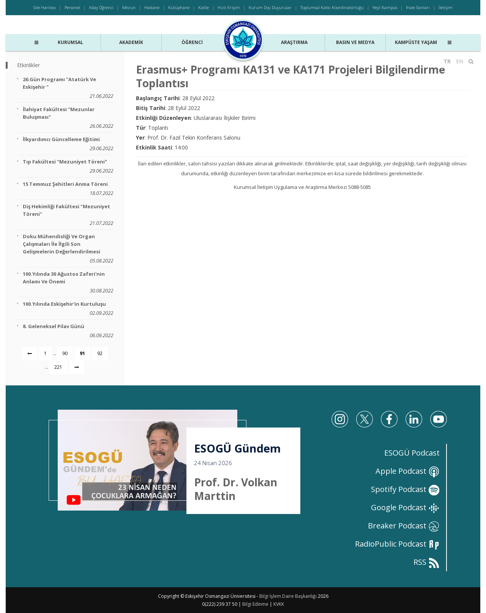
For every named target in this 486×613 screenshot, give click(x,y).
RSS (426, 562)
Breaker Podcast (404, 525)
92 (100, 353)
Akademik (131, 42)
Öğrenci (192, 42)
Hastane (151, 7)
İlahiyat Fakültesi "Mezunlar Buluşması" (68, 118)
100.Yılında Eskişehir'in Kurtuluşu (68, 308)
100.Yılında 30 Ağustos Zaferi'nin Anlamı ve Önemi (68, 282)
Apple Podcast (408, 471)
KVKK (278, 604)
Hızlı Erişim (229, 7)
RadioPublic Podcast (397, 544)
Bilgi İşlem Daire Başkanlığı (288, 596)
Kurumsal (70, 42)
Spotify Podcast (405, 489)
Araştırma (294, 42)
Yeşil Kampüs (384, 7)
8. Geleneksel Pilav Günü (68, 331)
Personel (72, 7)
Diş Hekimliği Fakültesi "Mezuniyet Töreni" (68, 215)
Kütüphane (178, 7)
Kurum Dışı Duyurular (270, 7)
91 (82, 353)
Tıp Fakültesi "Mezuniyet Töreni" (68, 166)
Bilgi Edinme (255, 604)
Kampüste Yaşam (416, 42)
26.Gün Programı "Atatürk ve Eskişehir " (68, 88)
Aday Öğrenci (101, 7)
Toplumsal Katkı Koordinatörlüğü (332, 7)
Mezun (129, 7)
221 (58, 367)
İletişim (446, 7)
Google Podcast (405, 507)
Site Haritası (44, 7)
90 (65, 353)
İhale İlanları (418, 7)
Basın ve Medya (355, 42)
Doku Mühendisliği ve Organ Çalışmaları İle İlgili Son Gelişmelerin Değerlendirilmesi (68, 248)
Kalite (203, 7)
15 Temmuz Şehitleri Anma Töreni (68, 189)
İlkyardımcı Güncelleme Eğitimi (68, 144)
